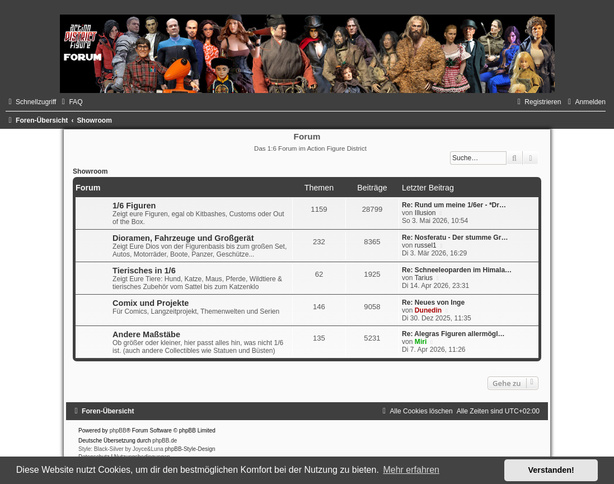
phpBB (118, 430)
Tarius (424, 278)
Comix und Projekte (151, 303)
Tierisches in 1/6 (144, 270)
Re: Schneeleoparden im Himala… (457, 270)
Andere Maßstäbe (146, 334)
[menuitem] (70, 102)
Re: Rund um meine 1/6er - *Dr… (454, 205)
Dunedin (428, 310)
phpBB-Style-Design (190, 449)
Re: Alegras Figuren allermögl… (453, 334)
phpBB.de (164, 441)
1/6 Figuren (134, 205)
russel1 (426, 245)
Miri (421, 342)
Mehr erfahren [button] (411, 469)
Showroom (90, 171)
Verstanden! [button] (551, 470)
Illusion (425, 213)
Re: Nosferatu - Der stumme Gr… (455, 237)
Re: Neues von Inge (433, 302)
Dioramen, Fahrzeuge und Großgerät (183, 238)
